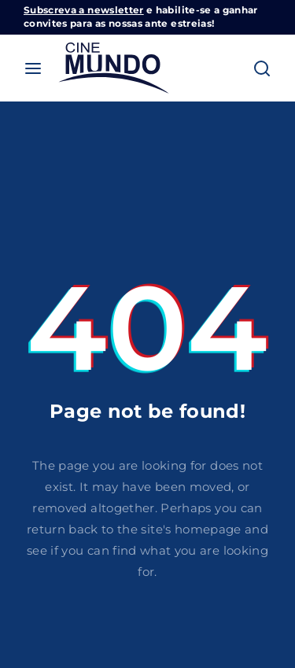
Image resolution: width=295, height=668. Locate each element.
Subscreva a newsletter (84, 10)
